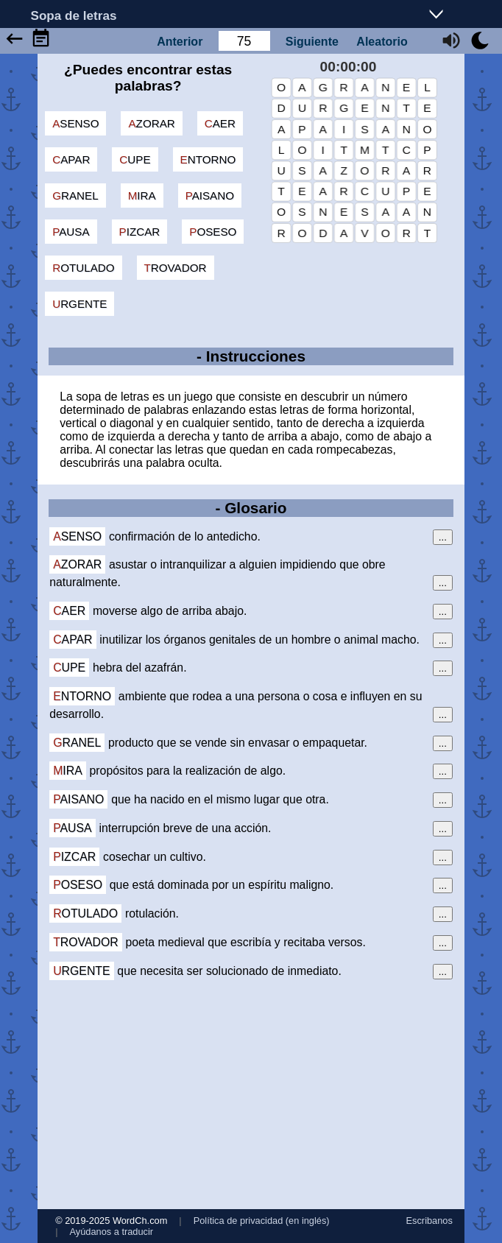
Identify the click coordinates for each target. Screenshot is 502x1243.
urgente (79, 303)
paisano (209, 195)
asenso (75, 123)
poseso (212, 231)
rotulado (83, 267)
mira (142, 195)
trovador (175, 267)
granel (75, 195)
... (443, 537)
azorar (151, 123)
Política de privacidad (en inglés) (262, 1220)
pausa (70, 231)
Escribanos (429, 1220)
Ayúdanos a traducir (111, 1231)
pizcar (139, 231)
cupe (134, 159)
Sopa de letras (74, 15)
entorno (208, 159)
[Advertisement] (251, 1094)
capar (71, 159)
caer (220, 123)
